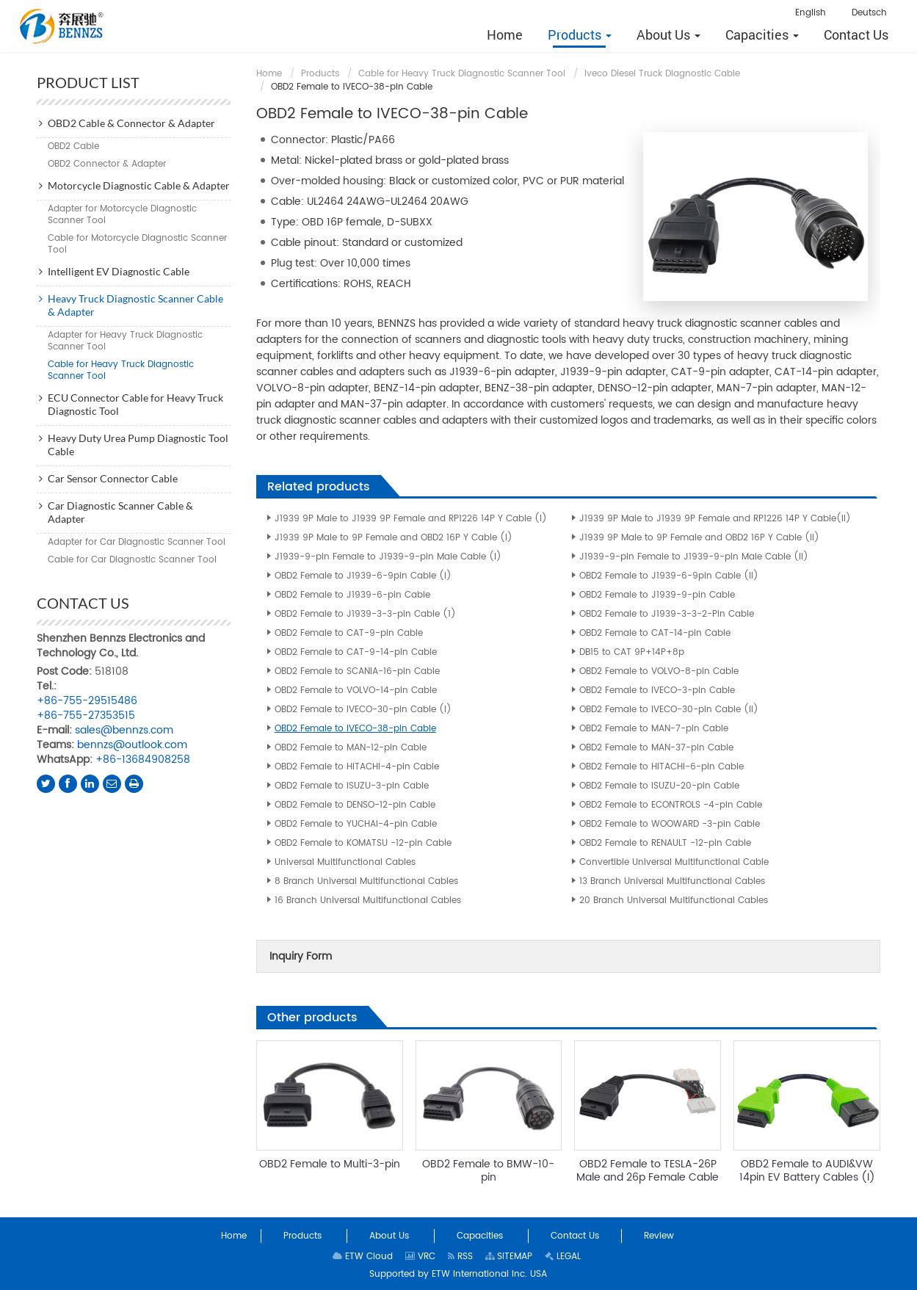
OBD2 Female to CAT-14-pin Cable (655, 633)
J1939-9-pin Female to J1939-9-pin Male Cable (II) (693, 557)
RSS (460, 1257)
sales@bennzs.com (124, 730)
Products (320, 74)
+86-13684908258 (142, 759)
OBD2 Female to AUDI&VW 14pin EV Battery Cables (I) (807, 1171)
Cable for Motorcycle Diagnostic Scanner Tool (137, 244)
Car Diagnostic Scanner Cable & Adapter (120, 512)
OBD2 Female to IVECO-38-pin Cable (355, 729)
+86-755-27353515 (86, 715)
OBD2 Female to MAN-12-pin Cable (351, 748)
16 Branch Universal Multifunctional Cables (368, 900)
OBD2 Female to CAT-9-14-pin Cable (356, 652)
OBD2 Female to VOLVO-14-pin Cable (356, 690)
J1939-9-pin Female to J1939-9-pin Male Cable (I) (388, 557)
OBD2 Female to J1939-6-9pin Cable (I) (363, 576)
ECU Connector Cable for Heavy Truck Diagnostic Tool (135, 404)
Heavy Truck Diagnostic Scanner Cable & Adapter (135, 305)
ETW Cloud (363, 1257)
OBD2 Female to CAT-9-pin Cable (349, 633)
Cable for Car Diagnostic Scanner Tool (132, 560)
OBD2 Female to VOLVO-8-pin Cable (659, 671)
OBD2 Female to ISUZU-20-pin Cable (659, 786)
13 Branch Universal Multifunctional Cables (672, 881)
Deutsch (869, 13)
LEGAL (563, 1257)
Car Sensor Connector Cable (113, 478)
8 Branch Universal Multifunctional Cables (366, 881)
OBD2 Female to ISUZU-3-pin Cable (352, 786)
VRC (420, 1257)
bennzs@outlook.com (132, 744)
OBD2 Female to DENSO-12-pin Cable (355, 805)
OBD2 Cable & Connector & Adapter (131, 123)
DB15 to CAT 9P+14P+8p (631, 652)
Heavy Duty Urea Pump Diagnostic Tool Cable (138, 444)
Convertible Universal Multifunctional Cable (674, 862)
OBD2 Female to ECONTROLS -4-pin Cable (670, 805)
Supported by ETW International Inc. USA (458, 1274)
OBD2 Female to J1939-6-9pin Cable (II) (668, 576)
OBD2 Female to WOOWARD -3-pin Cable (669, 824)
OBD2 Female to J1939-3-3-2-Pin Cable (666, 614)
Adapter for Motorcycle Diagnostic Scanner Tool (122, 215)
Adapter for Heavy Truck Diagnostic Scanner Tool (125, 341)
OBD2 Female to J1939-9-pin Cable (657, 595)
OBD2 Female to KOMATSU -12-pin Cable (363, 843)
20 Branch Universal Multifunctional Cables (673, 900)
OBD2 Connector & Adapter (107, 164)
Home (269, 74)
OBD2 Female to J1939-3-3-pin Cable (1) (365, 614)
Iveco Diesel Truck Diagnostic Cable (662, 74)
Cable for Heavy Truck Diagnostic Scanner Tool (461, 74)
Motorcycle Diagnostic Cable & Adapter (139, 185)
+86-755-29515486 (87, 700)
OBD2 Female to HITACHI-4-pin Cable (357, 767)
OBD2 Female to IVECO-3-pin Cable (657, 690)
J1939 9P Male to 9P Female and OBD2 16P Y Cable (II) (699, 538)
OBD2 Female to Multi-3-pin (329, 1164)
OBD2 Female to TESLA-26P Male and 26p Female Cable (647, 1171)
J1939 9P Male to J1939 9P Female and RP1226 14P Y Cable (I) (411, 519)
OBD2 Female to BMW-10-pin (488, 1171)
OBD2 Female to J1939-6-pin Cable (352, 595)
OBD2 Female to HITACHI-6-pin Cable (661, 767)
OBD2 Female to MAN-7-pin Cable (653, 729)
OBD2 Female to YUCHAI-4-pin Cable (356, 824)
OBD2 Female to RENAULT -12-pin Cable (665, 843)
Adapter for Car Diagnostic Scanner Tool (136, 542)
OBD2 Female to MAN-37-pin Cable (656, 748)
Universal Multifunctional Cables (345, 862)
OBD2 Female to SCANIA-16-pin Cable (357, 671)
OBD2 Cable (73, 146)
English (810, 13)
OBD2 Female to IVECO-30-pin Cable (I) (363, 710)
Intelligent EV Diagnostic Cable (118, 271)
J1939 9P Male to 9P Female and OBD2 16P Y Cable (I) (393, 538)
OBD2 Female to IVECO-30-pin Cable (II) (668, 710)
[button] (580, 34)
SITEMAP (508, 1257)
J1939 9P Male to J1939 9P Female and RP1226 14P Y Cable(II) (715, 519)
